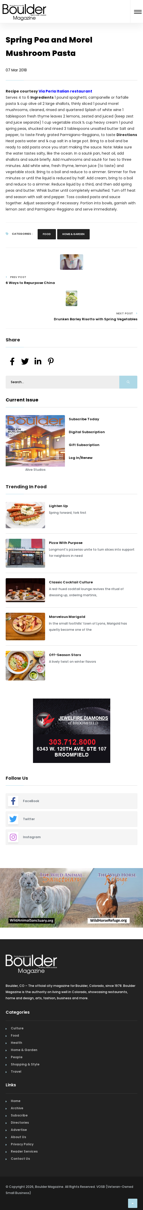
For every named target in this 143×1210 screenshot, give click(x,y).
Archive (17, 1108)
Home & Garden (73, 234)
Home (15, 1101)
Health (16, 1042)
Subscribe (19, 1115)
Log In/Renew (80, 457)
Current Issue (22, 400)
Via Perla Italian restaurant (65, 91)
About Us (18, 1137)
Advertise (19, 1130)
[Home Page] (24, 6)
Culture (17, 1028)
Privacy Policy (22, 1144)
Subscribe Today (84, 419)
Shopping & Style (25, 1064)
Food (47, 234)
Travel (16, 1071)
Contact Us (20, 1158)
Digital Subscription (87, 432)
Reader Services (24, 1151)
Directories (20, 1122)
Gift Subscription (84, 444)
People (16, 1057)
